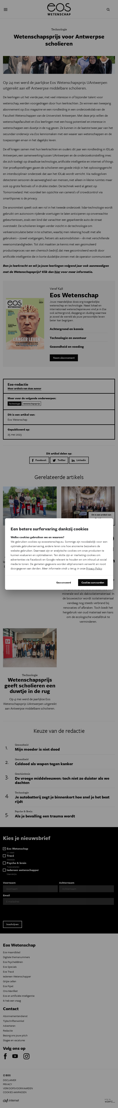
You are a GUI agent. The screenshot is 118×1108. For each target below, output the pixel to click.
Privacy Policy (94, 568)
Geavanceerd (63, 582)
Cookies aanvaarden (92, 582)
